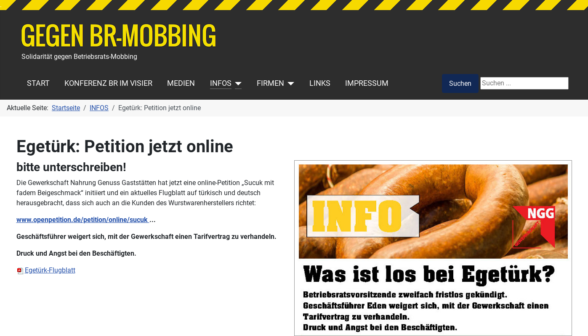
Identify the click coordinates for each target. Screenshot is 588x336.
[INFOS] (236, 83)
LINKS (319, 83)
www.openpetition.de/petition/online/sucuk (82, 220)
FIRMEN (270, 83)
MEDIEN (181, 83)
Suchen (460, 83)
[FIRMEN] (289, 83)
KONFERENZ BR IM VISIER (108, 83)
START (38, 83)
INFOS (220, 83)
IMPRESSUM (366, 83)
